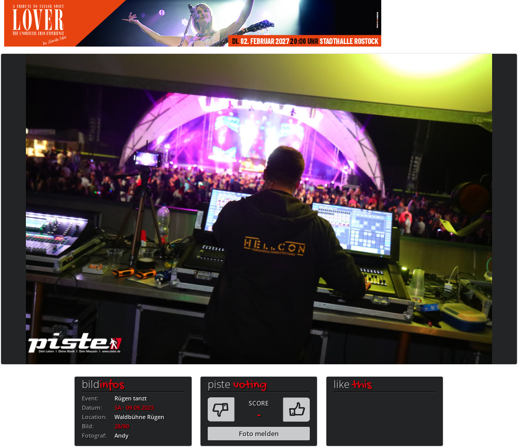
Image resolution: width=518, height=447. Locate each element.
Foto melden (259, 433)
